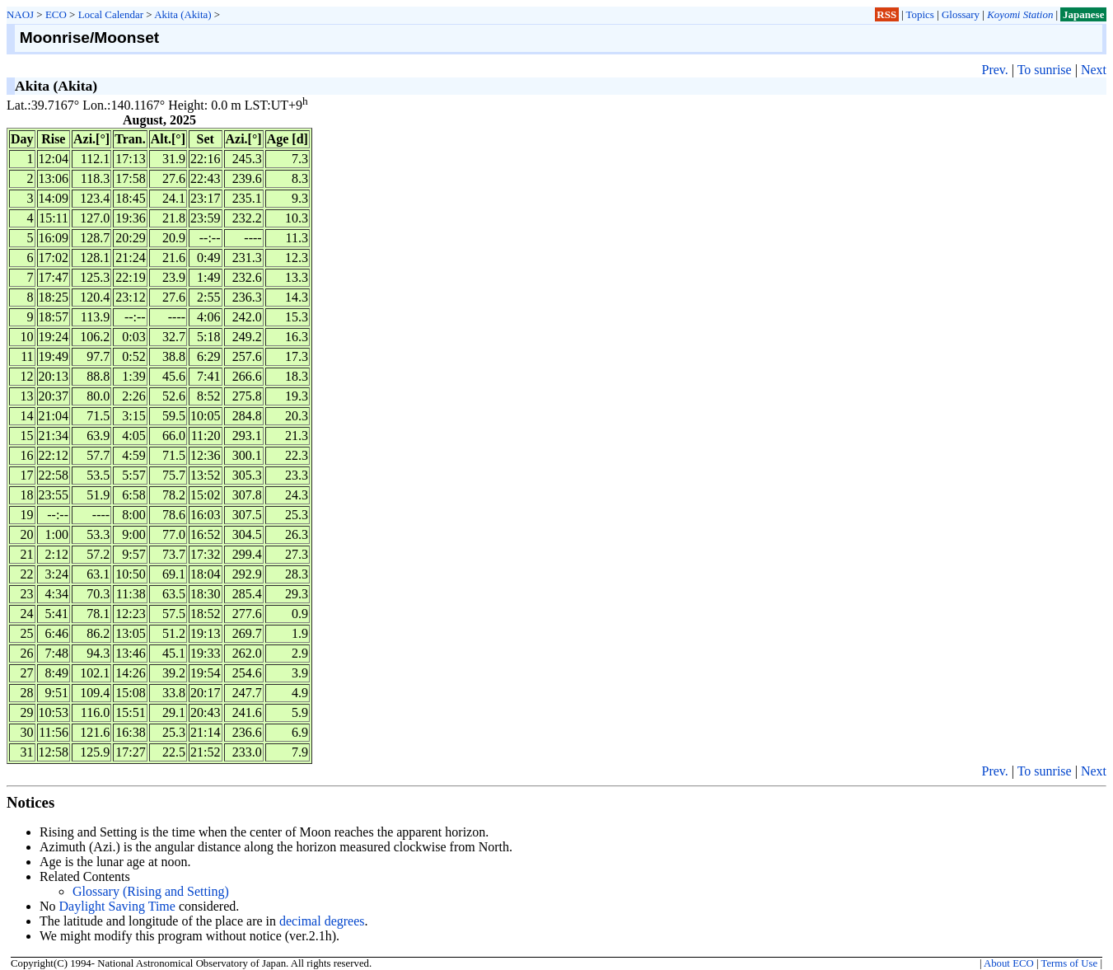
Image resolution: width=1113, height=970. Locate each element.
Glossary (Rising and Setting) (150, 891)
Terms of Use (1069, 963)
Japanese (1083, 14)
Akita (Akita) (182, 14)
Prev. (994, 70)
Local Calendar (110, 14)
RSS (886, 14)
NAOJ (20, 14)
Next (1093, 70)
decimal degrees (322, 921)
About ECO (1009, 963)
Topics (920, 14)
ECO (56, 14)
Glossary (961, 14)
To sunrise (1044, 70)
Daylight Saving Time (117, 906)
